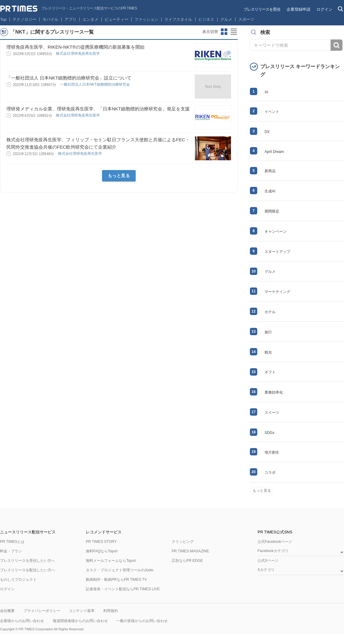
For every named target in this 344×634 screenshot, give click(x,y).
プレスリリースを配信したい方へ (27, 570)
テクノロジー (24, 19)
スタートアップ (277, 252)
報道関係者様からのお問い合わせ (80, 621)
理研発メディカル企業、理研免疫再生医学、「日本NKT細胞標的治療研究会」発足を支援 (98, 108)
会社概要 (7, 611)
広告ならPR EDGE (187, 560)
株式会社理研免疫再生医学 (78, 53)
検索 (336, 45)
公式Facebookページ (275, 541)
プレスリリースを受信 (261, 9)
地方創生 (272, 452)
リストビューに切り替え (234, 31)
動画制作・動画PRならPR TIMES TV (116, 579)
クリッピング (183, 541)
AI (266, 92)
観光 (268, 352)
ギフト (270, 372)
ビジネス (206, 19)
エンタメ (90, 19)
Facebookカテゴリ (273, 551)
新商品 (270, 171)
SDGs (269, 433)
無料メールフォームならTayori (111, 560)
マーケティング (277, 292)
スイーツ (272, 412)
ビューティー (116, 19)
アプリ (70, 19)
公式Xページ (268, 560)
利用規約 (110, 611)
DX (267, 132)
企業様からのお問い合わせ (22, 621)
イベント (272, 111)
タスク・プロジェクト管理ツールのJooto (119, 570)
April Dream (274, 152)
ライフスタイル (178, 19)
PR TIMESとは (12, 541)
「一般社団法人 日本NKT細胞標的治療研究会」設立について (68, 77)
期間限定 (272, 211)
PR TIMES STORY (101, 541)
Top (3, 19)
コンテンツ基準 (81, 611)
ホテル (270, 312)
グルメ (226, 19)
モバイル (50, 19)
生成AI (270, 191)
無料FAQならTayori (102, 551)
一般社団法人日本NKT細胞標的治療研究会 (95, 84)
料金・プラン (11, 551)
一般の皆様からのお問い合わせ (142, 621)
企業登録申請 (298, 9)
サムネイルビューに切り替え (224, 31)
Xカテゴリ (266, 570)
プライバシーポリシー (42, 611)
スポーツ (246, 19)
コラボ (270, 472)
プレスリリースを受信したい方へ (27, 560)
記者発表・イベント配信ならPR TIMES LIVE (123, 589)
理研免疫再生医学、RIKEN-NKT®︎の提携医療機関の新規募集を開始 (75, 47)
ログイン (324, 9)
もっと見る (119, 175)
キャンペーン (276, 231)
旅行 (268, 332)
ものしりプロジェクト (18, 579)
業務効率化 (274, 392)
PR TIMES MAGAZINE (190, 551)
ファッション (146, 19)
